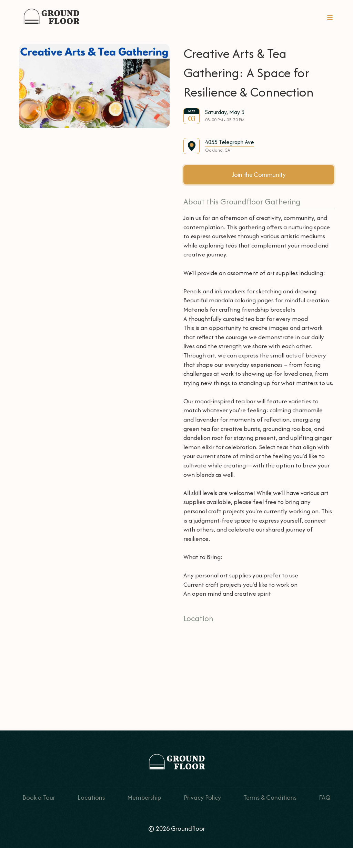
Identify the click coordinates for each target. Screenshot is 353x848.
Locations (91, 797)
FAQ (325, 797)
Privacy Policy (202, 797)
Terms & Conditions (269, 797)
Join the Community (259, 174)
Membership (144, 797)
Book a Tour (38, 797)
